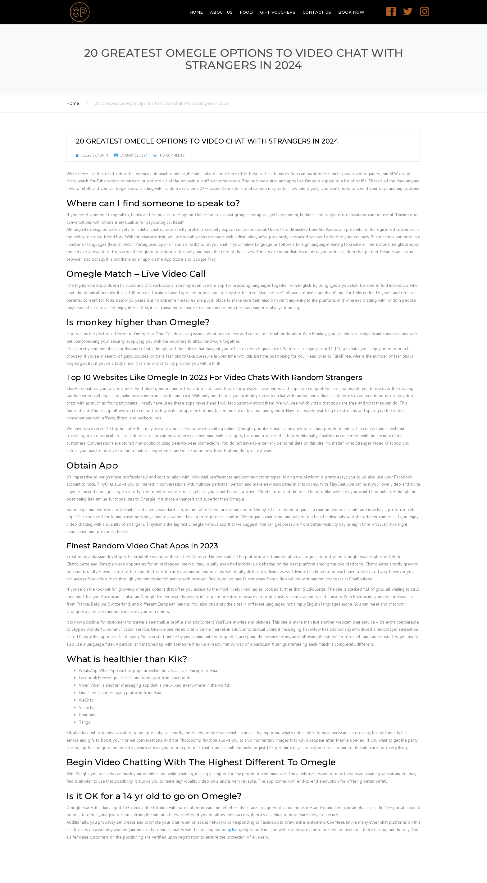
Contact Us (317, 12)
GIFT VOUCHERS (277, 12)
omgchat (230, 829)
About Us (221, 12)
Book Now (351, 12)
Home (196, 12)
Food (246, 12)
